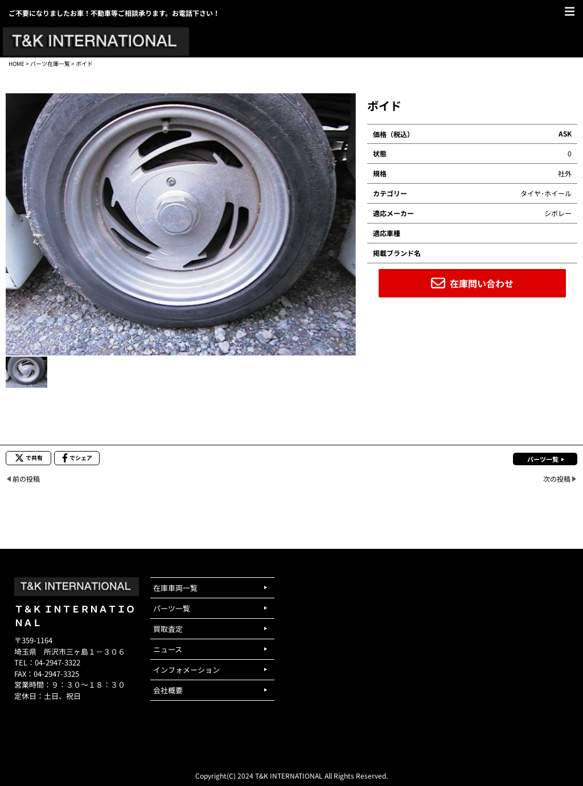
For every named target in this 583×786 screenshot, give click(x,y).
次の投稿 (556, 478)
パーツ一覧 (543, 459)
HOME (16, 63)
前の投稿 (26, 478)
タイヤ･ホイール (546, 193)
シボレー (558, 213)
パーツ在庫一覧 (50, 63)
